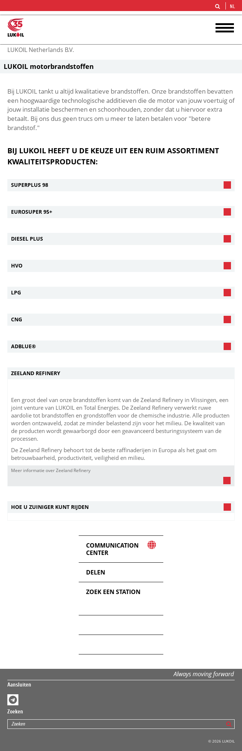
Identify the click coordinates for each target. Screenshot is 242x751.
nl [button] (233, 7)
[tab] (121, 185)
